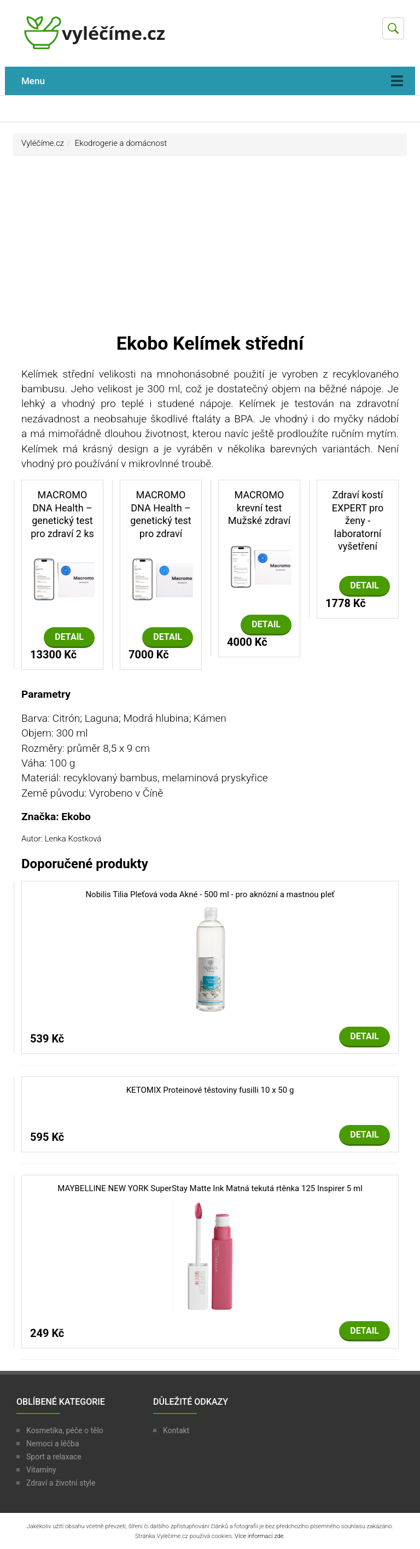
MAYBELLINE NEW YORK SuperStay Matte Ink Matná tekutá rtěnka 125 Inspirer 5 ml (210, 1188)
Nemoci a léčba (52, 1443)
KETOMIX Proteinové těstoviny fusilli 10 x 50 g (210, 1090)
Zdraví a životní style (60, 1483)
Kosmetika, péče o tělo (64, 1430)
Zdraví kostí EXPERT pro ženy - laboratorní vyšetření (358, 520)
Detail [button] (69, 637)
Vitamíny (41, 1469)
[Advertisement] (210, 249)
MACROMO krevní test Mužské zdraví (259, 507)
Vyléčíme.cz (42, 143)
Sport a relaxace (53, 1456)
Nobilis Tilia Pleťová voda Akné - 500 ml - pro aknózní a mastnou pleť (209, 894)
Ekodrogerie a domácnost (121, 143)
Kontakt (176, 1430)
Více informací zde (259, 1536)
